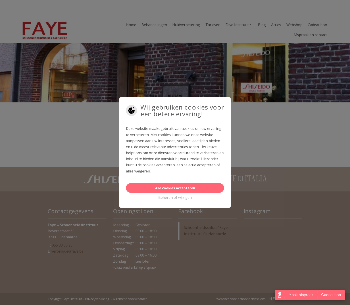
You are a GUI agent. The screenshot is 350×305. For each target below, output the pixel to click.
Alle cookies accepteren (175, 188)
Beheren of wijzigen (175, 197)
